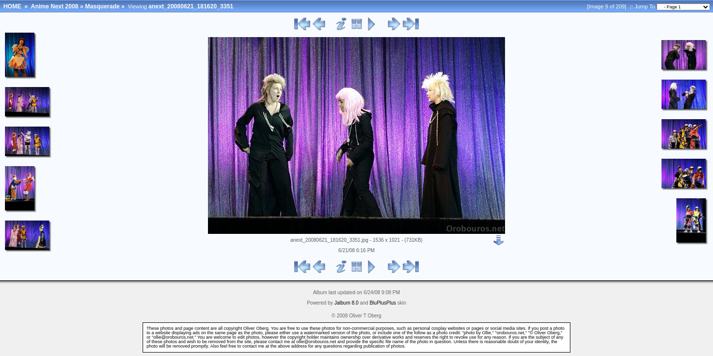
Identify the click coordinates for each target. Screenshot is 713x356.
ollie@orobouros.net (316, 341)
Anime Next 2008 (54, 6)
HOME (12, 6)
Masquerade (102, 6)
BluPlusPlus (382, 303)
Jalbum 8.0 (346, 303)
